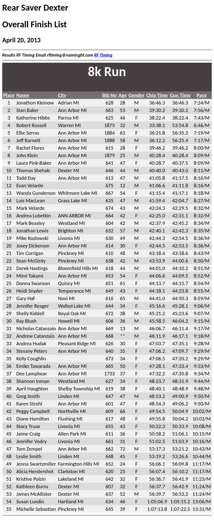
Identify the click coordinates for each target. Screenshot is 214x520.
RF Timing (103, 55)
